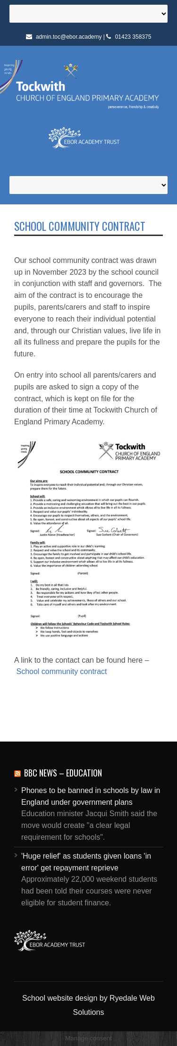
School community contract (61, 671)
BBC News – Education (63, 773)
